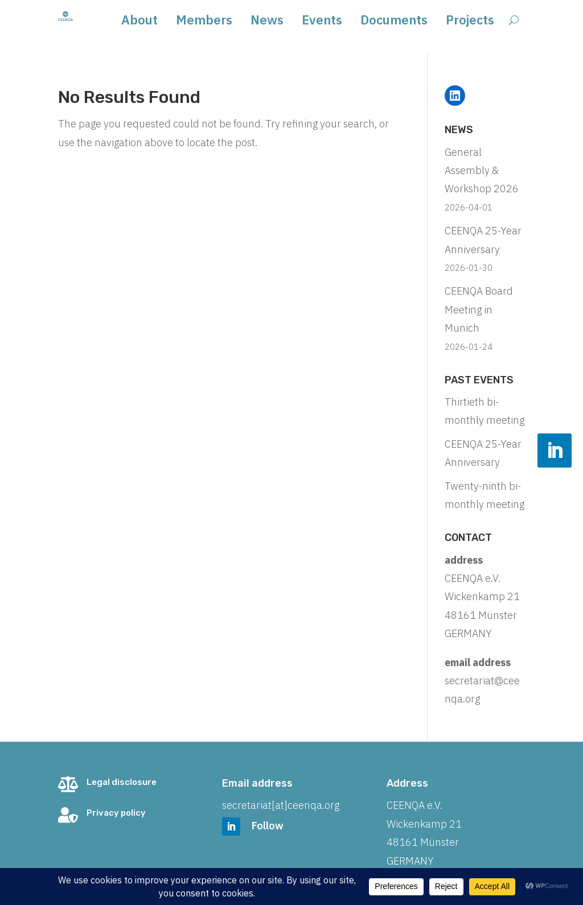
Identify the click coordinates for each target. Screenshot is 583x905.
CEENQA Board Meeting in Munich (479, 309)
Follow (268, 825)
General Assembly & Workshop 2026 (482, 171)
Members (204, 22)
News (267, 22)
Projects (470, 22)
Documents (394, 22)
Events (322, 22)
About (139, 22)
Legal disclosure (122, 782)
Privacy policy (116, 813)
